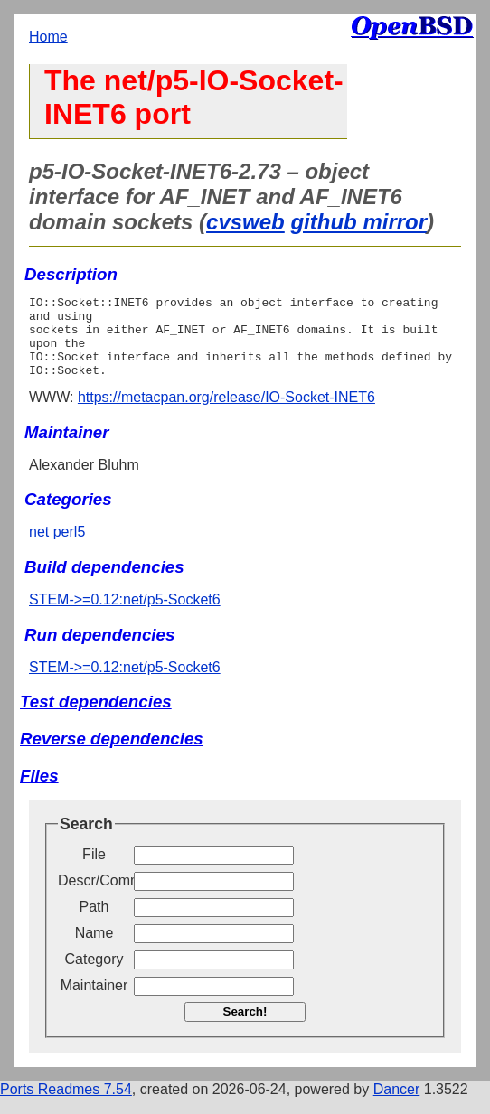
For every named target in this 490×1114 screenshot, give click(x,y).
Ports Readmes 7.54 (66, 1105)
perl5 (69, 548)
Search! (245, 1027)
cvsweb (245, 222)
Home (48, 36)
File (94, 870)
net (39, 548)
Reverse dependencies (111, 754)
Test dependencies (96, 717)
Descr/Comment (94, 896)
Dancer (396, 1105)
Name (94, 949)
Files (39, 791)
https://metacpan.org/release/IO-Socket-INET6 (226, 413)
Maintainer (94, 1001)
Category (94, 975)
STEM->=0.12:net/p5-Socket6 (125, 615)
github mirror (358, 222)
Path (94, 923)
